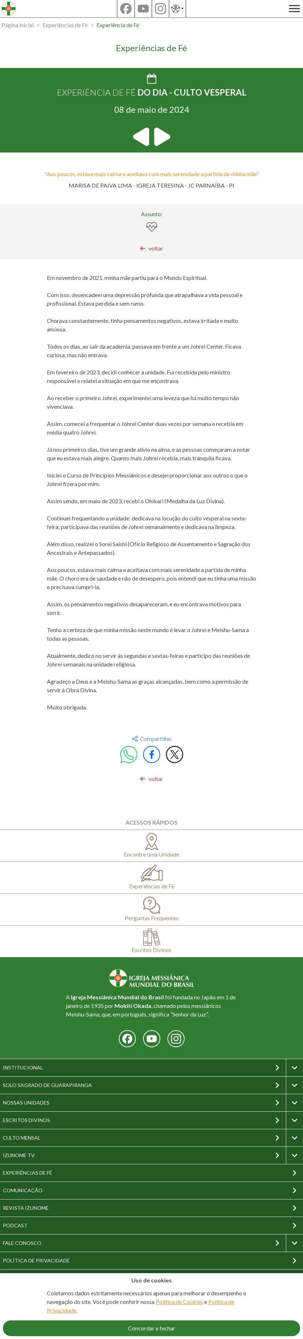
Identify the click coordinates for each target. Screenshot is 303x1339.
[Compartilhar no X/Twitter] (174, 754)
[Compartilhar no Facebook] (151, 754)
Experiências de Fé (65, 24)
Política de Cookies (179, 1301)
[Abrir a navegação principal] (294, 8)
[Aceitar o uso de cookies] (151, 1328)
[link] (151, 248)
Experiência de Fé (118, 24)
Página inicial (17, 24)
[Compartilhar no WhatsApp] (128, 754)
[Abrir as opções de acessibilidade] (177, 8)
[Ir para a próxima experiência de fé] (162, 137)
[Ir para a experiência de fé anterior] (142, 137)
